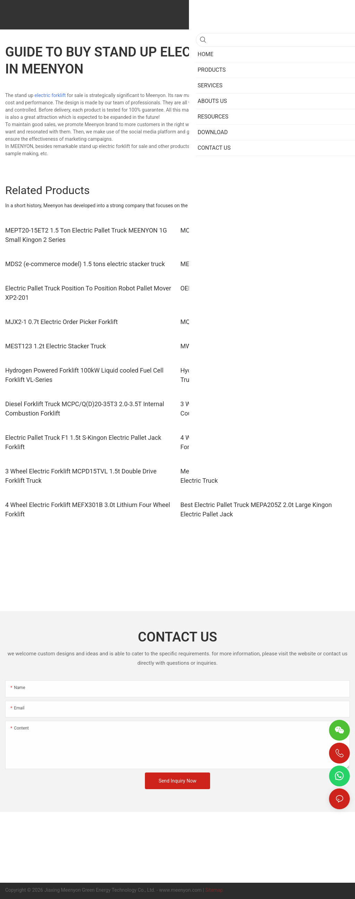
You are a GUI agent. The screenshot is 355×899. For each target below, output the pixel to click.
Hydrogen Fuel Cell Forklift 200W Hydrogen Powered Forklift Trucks (263, 375)
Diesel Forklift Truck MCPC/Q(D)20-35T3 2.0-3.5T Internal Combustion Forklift (84, 408)
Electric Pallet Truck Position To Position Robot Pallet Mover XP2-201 (88, 293)
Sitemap (214, 890)
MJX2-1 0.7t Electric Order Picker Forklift (61, 321)
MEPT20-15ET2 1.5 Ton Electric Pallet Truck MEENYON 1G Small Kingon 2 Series (86, 235)
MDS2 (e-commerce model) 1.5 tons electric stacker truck (85, 264)
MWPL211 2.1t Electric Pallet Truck (229, 346)
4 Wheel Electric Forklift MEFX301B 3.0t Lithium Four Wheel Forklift (87, 509)
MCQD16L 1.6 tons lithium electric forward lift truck (251, 230)
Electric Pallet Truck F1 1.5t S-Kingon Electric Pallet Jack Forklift (83, 442)
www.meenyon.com (180, 890)
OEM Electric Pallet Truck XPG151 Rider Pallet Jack (251, 288)
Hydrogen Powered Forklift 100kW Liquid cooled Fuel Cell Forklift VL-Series (84, 375)
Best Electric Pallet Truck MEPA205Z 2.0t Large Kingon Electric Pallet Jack (256, 509)
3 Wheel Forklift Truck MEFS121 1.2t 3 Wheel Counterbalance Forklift (242, 408)
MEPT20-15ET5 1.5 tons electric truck (232, 264)
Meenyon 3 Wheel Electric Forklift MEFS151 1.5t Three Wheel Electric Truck (264, 476)
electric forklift (50, 95)
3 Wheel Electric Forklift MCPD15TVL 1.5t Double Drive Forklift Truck (80, 476)
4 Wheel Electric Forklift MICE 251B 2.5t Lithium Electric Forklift (257, 442)
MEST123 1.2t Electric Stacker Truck (55, 346)
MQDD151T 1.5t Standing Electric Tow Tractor (243, 321)
